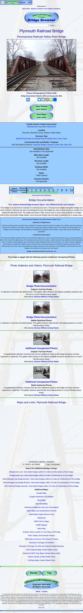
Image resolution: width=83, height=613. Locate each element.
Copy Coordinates (53, 464)
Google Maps (41, 493)
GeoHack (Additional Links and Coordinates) (41, 507)
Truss (59, 139)
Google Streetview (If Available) (42, 497)
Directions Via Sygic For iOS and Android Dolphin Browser (41, 546)
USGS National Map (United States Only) (41, 550)
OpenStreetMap (41, 504)
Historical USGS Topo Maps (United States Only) (41, 553)
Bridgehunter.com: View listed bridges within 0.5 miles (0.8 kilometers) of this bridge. (41, 472)
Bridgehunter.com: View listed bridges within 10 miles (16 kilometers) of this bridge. (41, 475)
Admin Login (41, 607)
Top (49, 572)
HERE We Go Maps (41, 521)
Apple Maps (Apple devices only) (41, 514)
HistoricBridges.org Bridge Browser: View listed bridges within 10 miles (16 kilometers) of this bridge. (41, 482)
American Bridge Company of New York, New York (52, 145)
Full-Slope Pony (51, 139)
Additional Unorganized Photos (41, 348)
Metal (18, 139)
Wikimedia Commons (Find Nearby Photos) (41, 539)
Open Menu (2, 2)
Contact (44, 591)
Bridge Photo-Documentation (41, 286)
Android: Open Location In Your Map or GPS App (41, 532)
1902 (13, 145)
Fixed (65, 139)
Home (33, 572)
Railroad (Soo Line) (34, 127)
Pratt (42, 139)
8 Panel (24, 139)
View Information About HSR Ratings (41, 195)
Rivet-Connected (33, 139)
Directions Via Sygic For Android (41, 543)
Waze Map (41, 528)
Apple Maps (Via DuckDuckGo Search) (41, 511)
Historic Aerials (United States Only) (41, 557)
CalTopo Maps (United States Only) (41, 560)
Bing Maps (41, 500)
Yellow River (51, 127)
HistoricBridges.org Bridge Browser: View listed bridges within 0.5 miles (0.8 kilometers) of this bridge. (41, 479)
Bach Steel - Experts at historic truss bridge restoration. (41, 8)
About (38, 591)
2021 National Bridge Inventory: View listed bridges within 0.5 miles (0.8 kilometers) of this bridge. (41, 486)
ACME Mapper (41, 525)
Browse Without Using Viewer (46, 297)
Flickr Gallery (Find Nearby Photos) (41, 535)
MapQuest (41, 518)
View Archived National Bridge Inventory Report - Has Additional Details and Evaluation (41, 204)
